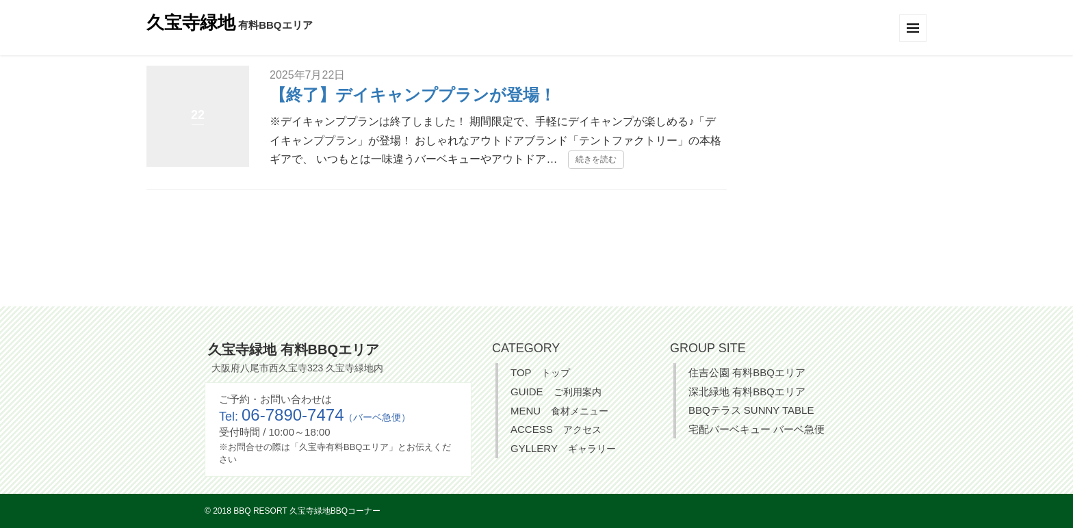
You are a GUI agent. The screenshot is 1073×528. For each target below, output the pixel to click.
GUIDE (556, 391)
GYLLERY (563, 448)
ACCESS (556, 429)
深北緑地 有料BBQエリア (746, 391)
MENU (559, 411)
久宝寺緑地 (190, 22)
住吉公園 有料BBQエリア (746, 372)
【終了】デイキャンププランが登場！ (413, 94)
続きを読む (596, 159)
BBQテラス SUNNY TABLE (751, 410)
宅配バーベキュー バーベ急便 (756, 429)
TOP (540, 372)
